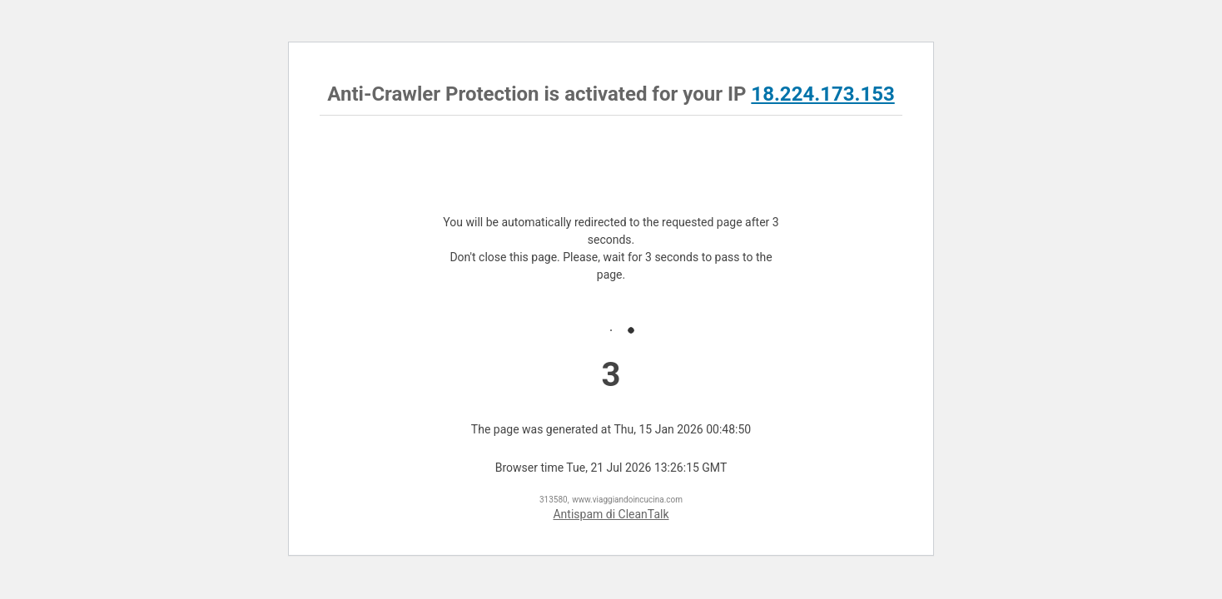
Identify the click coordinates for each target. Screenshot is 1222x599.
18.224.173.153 (822, 94)
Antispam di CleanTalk (610, 514)
